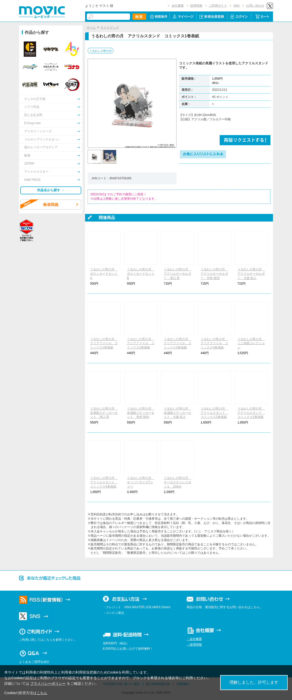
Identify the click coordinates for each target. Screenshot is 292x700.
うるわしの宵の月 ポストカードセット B (142, 274)
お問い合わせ (255, 5)
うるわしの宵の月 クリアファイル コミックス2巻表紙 (140, 343)
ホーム (91, 27)
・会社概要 (194, 639)
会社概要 (178, 5)
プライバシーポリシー (48, 683)
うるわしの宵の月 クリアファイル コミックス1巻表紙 (104, 343)
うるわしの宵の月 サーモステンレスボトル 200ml (177, 482)
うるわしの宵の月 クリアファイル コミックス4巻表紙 (214, 343)
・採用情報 (194, 644)
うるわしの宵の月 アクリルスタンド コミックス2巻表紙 (214, 413)
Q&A (236, 5)
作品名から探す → (50, 190)
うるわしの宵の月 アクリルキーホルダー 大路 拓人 (251, 274)
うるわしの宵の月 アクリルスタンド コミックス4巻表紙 (104, 482)
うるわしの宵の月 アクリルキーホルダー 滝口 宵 (177, 274)
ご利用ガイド (218, 5)
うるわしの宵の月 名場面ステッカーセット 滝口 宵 (104, 413)
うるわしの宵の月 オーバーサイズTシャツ (140, 482)
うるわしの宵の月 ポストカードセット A (105, 274)
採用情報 (196, 5)
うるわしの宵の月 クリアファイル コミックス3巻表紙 (177, 343)
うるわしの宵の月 (100, 50)
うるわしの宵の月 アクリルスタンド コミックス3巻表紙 (251, 413)
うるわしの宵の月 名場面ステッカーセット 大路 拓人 (177, 413)
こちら (42, 693)
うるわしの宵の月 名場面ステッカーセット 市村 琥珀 (140, 413)
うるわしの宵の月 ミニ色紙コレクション (251, 343)
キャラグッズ (110, 27)
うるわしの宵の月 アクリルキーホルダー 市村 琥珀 (214, 274)
